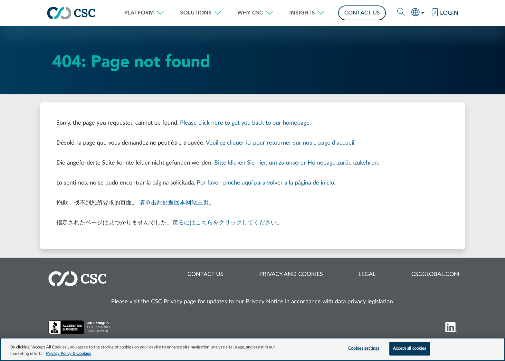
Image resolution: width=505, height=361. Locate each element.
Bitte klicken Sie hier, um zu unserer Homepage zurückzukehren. (296, 163)
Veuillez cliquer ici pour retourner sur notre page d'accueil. (281, 143)
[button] (144, 13)
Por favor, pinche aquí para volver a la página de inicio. (266, 183)
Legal (367, 274)
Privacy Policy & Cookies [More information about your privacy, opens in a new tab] (68, 354)
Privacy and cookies (291, 274)
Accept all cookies (409, 349)
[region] (252, 349)
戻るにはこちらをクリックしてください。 (227, 223)
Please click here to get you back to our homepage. (245, 123)
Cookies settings (363, 349)
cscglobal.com (435, 274)
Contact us (205, 274)
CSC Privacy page (173, 302)
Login (444, 12)
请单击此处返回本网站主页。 (176, 203)
